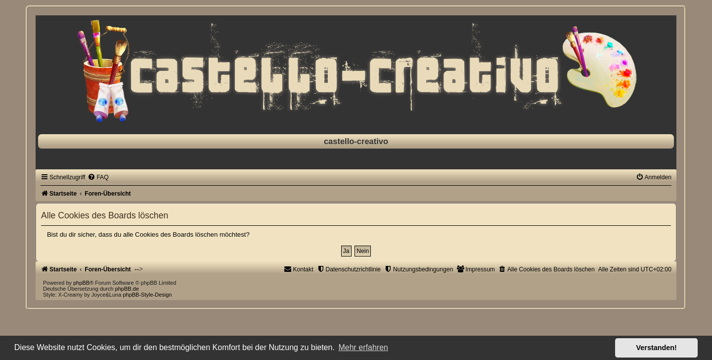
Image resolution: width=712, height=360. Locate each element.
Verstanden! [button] (656, 348)
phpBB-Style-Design (147, 295)
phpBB (81, 283)
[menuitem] (98, 177)
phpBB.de (127, 289)
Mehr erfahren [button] (363, 347)
